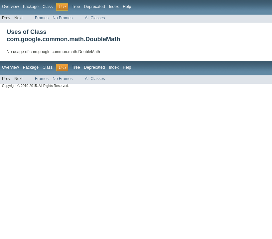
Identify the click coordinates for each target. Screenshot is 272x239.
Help (127, 6)
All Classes (95, 18)
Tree (76, 6)
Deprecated (94, 6)
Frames (42, 18)
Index (114, 6)
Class (48, 6)
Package (31, 6)
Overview (10, 6)
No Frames (62, 18)
